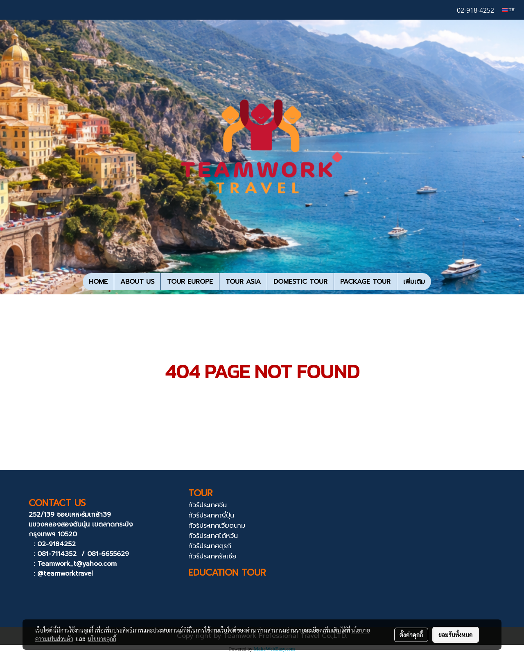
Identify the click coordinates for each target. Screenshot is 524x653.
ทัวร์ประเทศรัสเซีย (212, 556)
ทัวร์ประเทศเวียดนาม (216, 526)
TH (508, 9)
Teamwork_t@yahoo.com (77, 564)
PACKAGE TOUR (365, 282)
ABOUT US (137, 282)
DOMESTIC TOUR (300, 282)
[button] (438, 281)
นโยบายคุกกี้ (102, 638)
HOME (98, 282)
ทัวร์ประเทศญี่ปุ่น (211, 515)
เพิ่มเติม (414, 282)
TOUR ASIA (243, 282)
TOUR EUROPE (190, 282)
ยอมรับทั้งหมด (455, 634)
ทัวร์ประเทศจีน (207, 505)
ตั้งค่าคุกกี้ (411, 634)
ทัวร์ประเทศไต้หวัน (213, 536)
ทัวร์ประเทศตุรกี (209, 546)
